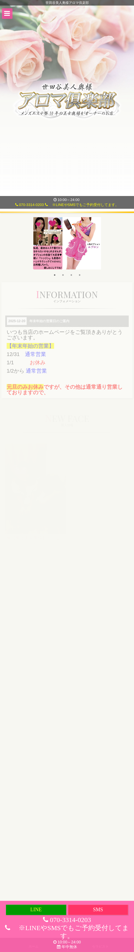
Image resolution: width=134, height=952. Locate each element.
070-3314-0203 (29, 205)
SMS (98, 909)
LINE (36, 909)
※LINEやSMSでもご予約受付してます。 (82, 205)
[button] (7, 13)
